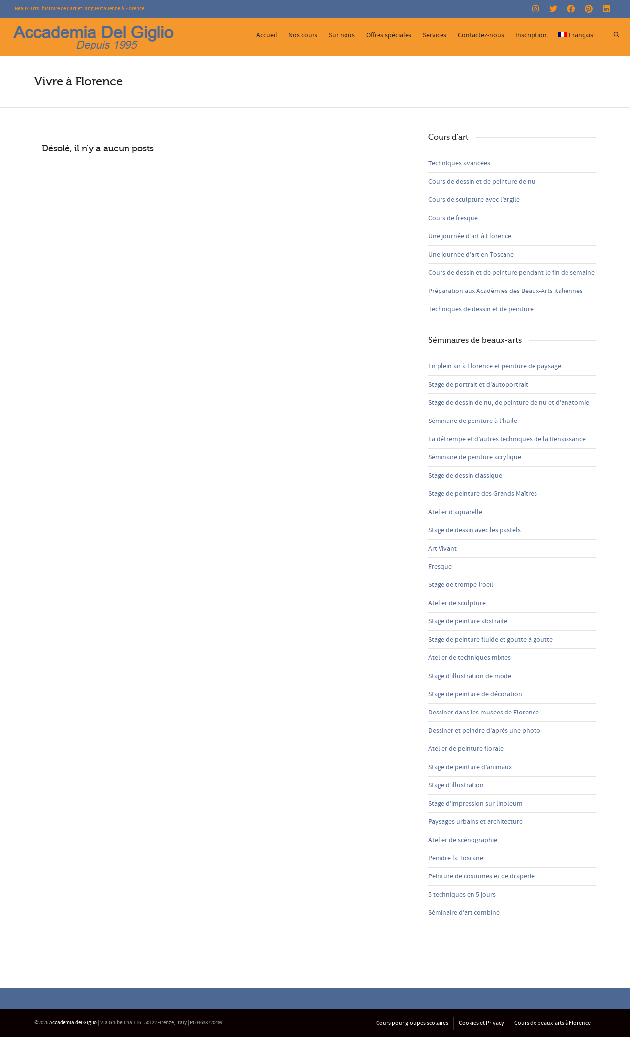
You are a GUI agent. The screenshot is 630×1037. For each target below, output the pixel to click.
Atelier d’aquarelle (455, 512)
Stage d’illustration (456, 785)
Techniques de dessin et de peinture (481, 309)
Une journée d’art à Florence (469, 236)
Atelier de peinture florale (466, 749)
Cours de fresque (453, 218)
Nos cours (302, 35)
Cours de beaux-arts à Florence (552, 1023)
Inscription (531, 35)
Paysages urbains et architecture (475, 821)
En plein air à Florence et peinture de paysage (494, 366)
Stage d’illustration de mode (469, 676)
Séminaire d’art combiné (464, 912)
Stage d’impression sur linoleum (475, 803)
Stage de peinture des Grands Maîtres (482, 493)
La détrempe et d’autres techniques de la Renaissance (507, 439)
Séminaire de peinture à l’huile (472, 421)
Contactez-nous (481, 35)
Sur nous (342, 35)
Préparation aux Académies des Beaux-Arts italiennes (505, 291)
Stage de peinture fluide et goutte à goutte (490, 639)
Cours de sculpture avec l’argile (474, 199)
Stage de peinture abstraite (467, 621)
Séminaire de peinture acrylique (474, 457)
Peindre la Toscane (455, 858)
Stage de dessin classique (465, 475)
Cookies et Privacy (481, 1023)
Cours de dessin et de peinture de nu (482, 181)
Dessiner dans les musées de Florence (483, 712)
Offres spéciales (388, 35)
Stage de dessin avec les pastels (474, 530)
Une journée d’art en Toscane (471, 254)
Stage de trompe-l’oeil (460, 585)
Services (434, 35)
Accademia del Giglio (73, 1022)
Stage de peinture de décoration (475, 694)
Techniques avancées (459, 163)
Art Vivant (442, 548)
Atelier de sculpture (457, 603)
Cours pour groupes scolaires (412, 1023)
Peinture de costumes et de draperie (481, 876)
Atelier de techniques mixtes (469, 657)
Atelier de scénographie (462, 840)
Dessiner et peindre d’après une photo (484, 730)
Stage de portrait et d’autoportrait (478, 384)
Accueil (266, 35)
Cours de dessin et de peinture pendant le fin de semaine (511, 272)
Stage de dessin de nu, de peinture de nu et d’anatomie (508, 402)
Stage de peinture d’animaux (470, 767)
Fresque (440, 566)
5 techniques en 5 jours (462, 894)
